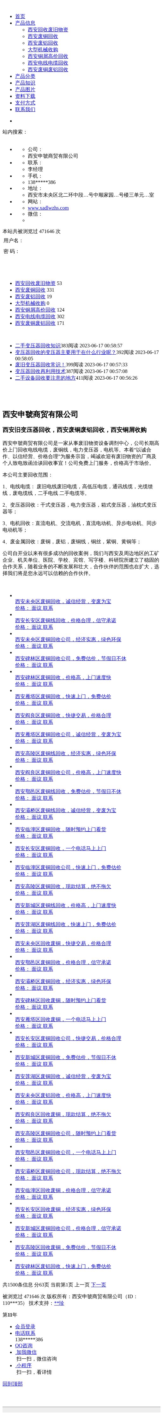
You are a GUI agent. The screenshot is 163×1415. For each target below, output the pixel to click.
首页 (20, 16)
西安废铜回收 (43, 36)
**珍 (59, 1303)
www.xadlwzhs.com (48, 208)
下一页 (98, 1284)
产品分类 (25, 76)
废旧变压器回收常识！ (40, 364)
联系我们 (25, 109)
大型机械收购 (43, 49)
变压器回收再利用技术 (40, 371)
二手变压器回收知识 (38, 345)
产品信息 (25, 23)
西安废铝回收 (43, 43)
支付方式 (25, 102)
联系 (48, 608)
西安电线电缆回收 (48, 63)
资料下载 (25, 96)
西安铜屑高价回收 (48, 56)
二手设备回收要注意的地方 (45, 378)
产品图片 (25, 89)
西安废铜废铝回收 (48, 69)
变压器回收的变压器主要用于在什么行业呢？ (65, 352)
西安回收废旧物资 (48, 29)
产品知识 (25, 82)
